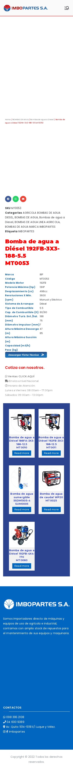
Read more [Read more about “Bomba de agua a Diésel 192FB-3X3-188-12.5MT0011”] (51, 453)
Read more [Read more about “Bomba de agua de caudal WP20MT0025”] (51, 509)
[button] (8, 199)
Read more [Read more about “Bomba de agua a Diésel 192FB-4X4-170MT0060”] (21, 565)
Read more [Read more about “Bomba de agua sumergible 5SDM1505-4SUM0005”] (21, 509)
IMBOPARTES (26, 231)
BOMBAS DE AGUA (20, 119)
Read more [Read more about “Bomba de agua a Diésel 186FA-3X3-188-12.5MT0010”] (21, 453)
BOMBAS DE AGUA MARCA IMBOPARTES (30, 227)
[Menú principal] (67, 8)
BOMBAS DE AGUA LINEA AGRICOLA (37, 222)
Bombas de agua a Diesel (42, 119)
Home (8, 119)
